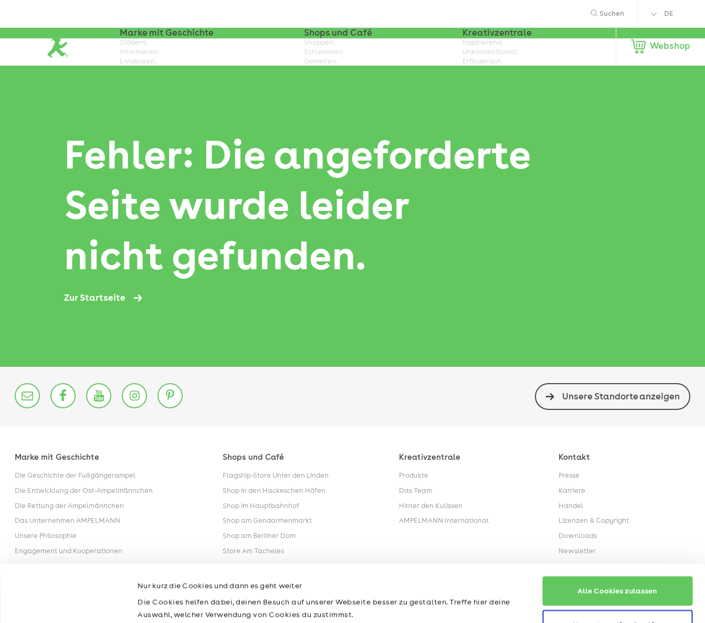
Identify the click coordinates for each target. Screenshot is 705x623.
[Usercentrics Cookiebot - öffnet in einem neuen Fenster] (68, 602)
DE (668, 13)
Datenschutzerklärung (225, 573)
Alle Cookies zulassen (617, 537)
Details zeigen (163, 602)
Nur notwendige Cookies (617, 571)
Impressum (158, 573)
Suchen (607, 13)
